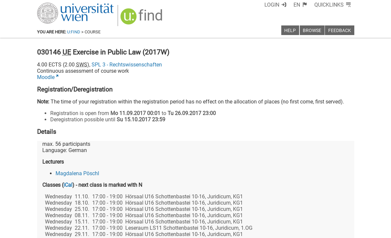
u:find (73, 31)
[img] (142, 19)
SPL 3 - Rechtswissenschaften (127, 64)
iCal (67, 185)
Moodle (46, 77)
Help (290, 30)
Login (271, 5)
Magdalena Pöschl (77, 173)
